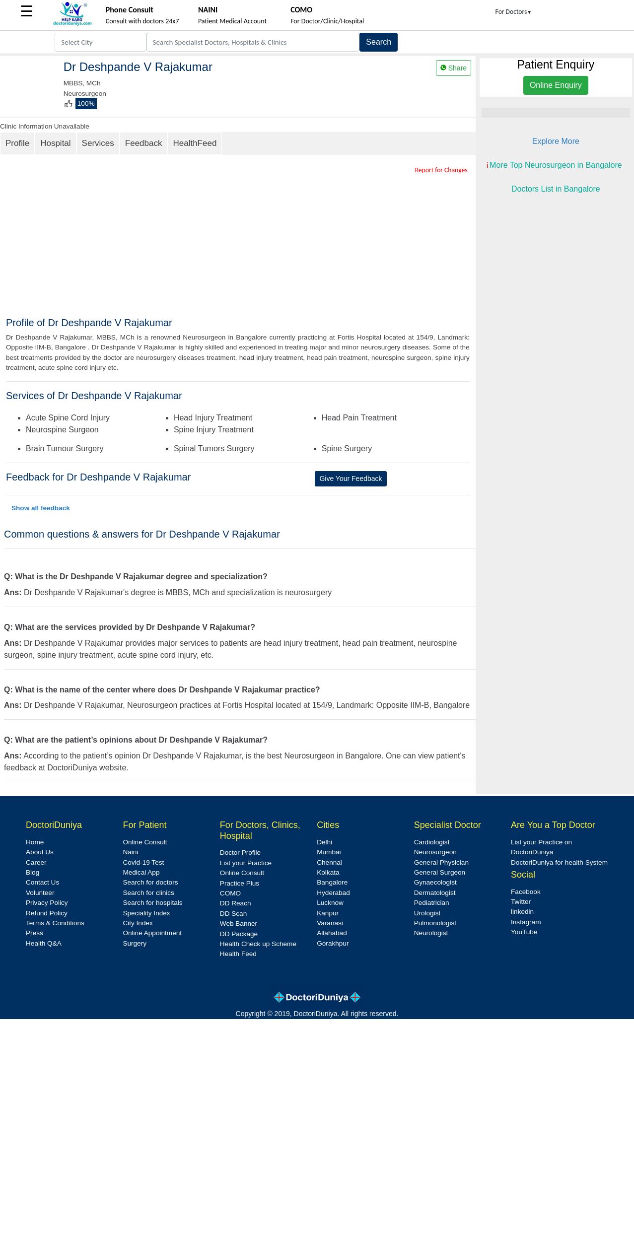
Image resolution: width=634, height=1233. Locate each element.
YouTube (524, 932)
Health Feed (238, 954)
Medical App (141, 872)
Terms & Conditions (55, 923)
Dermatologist (435, 892)
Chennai (329, 862)
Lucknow (330, 902)
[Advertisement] (246, 242)
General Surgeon (440, 872)
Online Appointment (152, 933)
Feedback (143, 143)
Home (35, 842)
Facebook (526, 891)
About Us (40, 852)
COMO (230, 893)
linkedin (522, 911)
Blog (32, 872)
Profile (17, 143)
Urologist (427, 913)
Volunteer (40, 892)
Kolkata (328, 872)
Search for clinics (148, 892)
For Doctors (513, 11)
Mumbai (329, 852)
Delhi (324, 842)
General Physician (441, 862)
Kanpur (328, 913)
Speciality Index (146, 913)
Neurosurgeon (435, 852)
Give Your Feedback (350, 478)
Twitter (521, 901)
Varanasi (330, 923)
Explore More (555, 141)
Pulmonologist (435, 923)
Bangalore (332, 882)
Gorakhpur (333, 943)
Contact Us (42, 882)
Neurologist (431, 933)
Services (98, 143)
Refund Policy (47, 913)
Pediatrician (431, 902)
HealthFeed (194, 143)
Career (36, 862)
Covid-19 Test (143, 862)
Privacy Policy (47, 902)
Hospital (55, 143)
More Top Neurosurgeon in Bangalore (556, 165)
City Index (137, 923)
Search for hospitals (152, 902)
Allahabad (332, 933)
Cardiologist (432, 842)
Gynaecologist (435, 882)
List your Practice (246, 863)
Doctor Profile (240, 852)
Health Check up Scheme (258, 944)
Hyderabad (333, 892)
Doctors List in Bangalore (555, 189)
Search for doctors (150, 882)
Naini (130, 852)
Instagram (526, 922)
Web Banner (238, 923)
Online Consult (145, 842)
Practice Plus (239, 883)
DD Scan (233, 913)
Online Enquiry (556, 85)
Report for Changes (441, 170)
